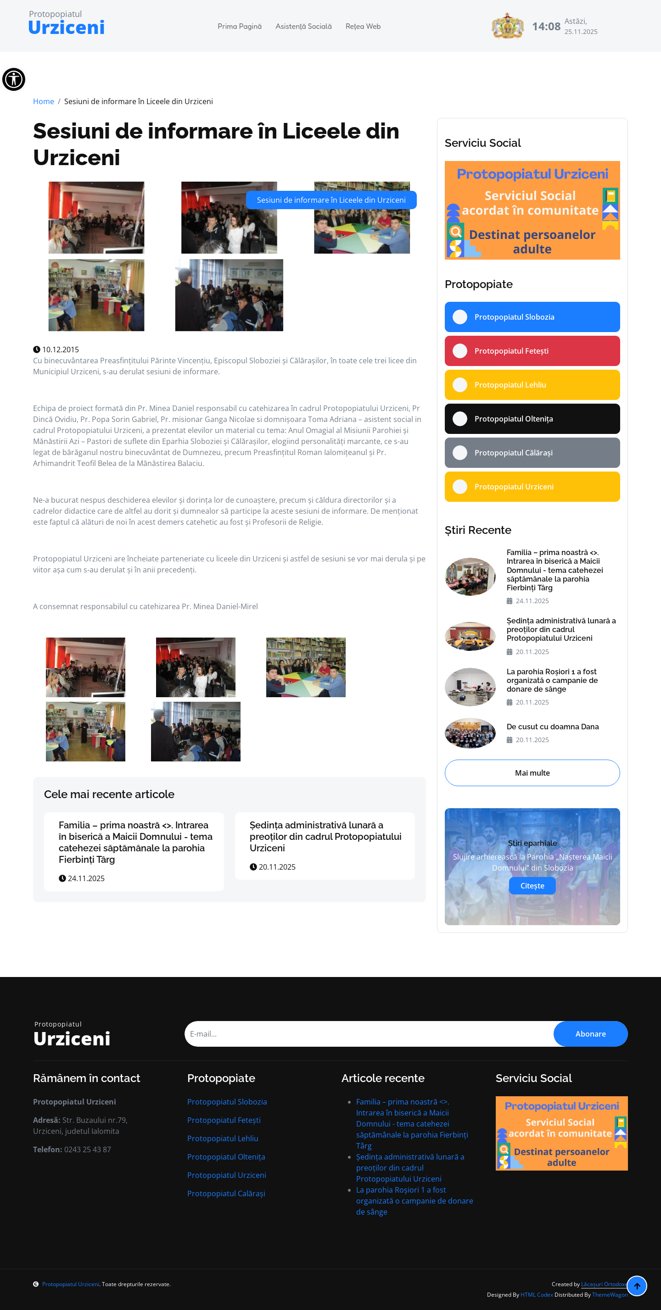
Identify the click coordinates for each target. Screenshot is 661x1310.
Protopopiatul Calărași (226, 1193)
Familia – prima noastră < (136, 842)
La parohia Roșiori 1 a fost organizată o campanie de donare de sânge (552, 680)
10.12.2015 (56, 349)
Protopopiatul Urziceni (226, 1175)
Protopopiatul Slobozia (227, 1102)
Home (43, 101)
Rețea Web (363, 26)
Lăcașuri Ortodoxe (604, 1284)
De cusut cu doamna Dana (553, 726)
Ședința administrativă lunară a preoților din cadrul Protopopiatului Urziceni (326, 837)
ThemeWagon (610, 1295)
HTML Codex (537, 1295)
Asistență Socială (303, 26)
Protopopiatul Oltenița (226, 1157)
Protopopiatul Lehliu (222, 1138)
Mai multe (532, 773)
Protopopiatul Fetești (224, 1120)
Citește (532, 886)
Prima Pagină (240, 26)
